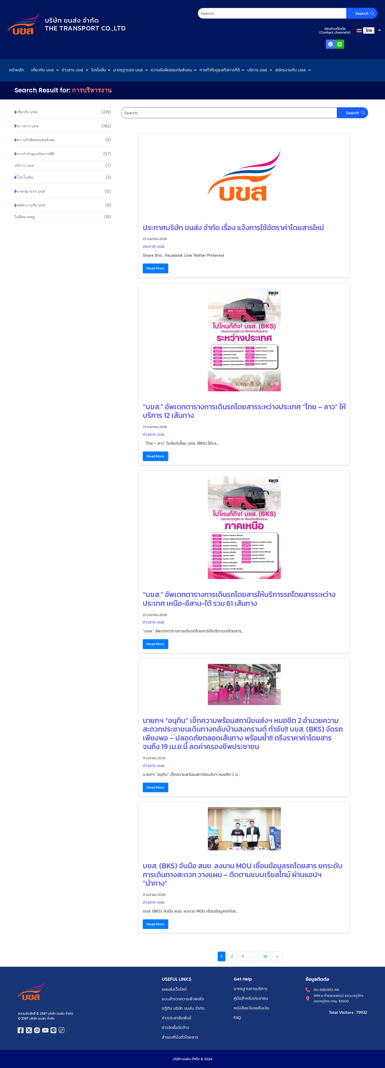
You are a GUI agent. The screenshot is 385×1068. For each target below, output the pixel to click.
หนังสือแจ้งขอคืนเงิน (251, 1007)
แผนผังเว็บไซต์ (174, 989)
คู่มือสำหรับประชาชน (251, 998)
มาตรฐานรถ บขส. (128, 70)
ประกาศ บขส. (154, 246)
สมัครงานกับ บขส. (290, 70)
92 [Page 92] (265, 956)
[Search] (287, 13)
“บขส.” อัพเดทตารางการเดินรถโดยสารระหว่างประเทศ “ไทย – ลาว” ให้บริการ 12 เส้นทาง (244, 411)
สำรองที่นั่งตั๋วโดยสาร (180, 1036)
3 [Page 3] (243, 956)
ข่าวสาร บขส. (73, 70)
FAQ (237, 1017)
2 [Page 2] (232, 956)
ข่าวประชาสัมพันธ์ (176, 1017)
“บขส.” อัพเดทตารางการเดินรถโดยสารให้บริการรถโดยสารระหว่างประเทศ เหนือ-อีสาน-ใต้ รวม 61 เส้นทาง (239, 599)
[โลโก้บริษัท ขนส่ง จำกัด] (23, 23)
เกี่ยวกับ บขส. (42, 70)
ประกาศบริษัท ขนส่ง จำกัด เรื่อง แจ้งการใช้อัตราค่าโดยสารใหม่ (233, 227)
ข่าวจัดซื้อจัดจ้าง (175, 1026)
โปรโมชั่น (98, 70)
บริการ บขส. (257, 70)
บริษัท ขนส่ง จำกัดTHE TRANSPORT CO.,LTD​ (86, 24)
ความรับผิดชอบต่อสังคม (171, 70)
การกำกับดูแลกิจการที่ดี (220, 70)
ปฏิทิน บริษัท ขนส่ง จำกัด (183, 1008)
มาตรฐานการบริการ (251, 988)
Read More (155, 268)
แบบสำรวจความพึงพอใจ (183, 998)
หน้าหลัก (16, 70)
